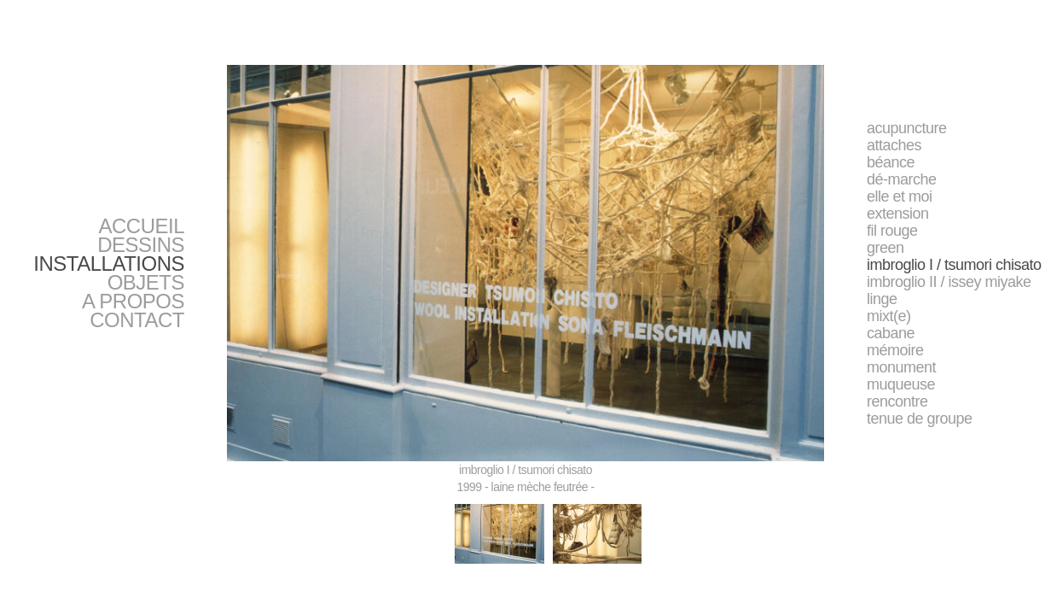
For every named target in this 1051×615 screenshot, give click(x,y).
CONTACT (137, 319)
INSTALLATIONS (108, 263)
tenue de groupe (920, 418)
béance (891, 162)
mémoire (895, 350)
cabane (891, 333)
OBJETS (145, 282)
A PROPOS (133, 301)
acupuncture (907, 128)
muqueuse (901, 384)
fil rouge (892, 230)
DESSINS (140, 244)
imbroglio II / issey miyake (949, 281)
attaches (894, 145)
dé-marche (902, 179)
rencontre (897, 401)
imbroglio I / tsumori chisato (954, 264)
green (885, 247)
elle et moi (899, 196)
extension (898, 213)
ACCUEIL (141, 225)
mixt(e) (889, 316)
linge (882, 299)
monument (901, 367)
